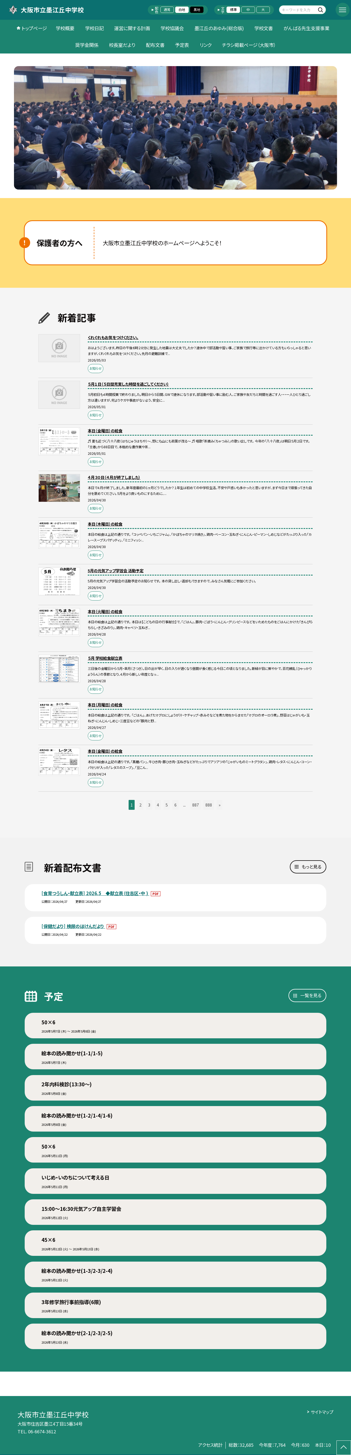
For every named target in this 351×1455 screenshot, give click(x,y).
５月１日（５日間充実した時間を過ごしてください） (128, 384)
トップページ (34, 28)
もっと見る (311, 866)
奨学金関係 (86, 44)
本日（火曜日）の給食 (105, 611)
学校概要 (65, 28)
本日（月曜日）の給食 (105, 704)
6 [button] (175, 805)
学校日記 (94, 28)
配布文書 (155, 44)
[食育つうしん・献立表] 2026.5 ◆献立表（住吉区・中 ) (95, 893)
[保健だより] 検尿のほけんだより (73, 926)
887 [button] (195, 805)
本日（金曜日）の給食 (105, 430)
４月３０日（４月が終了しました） (114, 477)
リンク (206, 44)
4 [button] (158, 805)
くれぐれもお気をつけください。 (113, 337)
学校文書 (263, 28)
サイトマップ (322, 1412)
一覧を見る (310, 995)
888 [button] (208, 805)
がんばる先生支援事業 (306, 28)
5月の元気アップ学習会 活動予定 (115, 570)
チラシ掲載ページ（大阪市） (249, 44)
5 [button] (167, 805)
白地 (182, 9)
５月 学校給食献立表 (105, 658)
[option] (175, 128)
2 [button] (140, 805)
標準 (233, 9)
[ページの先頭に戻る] (344, 1448)
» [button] (219, 805)
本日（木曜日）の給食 (105, 524)
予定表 (182, 44)
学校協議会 (172, 28)
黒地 (197, 9)
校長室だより (122, 44)
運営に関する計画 (132, 28)
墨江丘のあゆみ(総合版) (219, 28)
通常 (167, 9)
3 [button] (149, 805)
